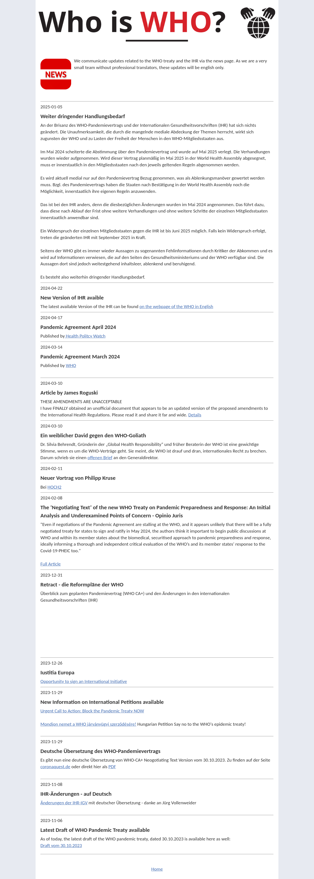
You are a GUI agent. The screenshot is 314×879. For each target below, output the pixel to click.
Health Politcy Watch (85, 336)
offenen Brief (100, 457)
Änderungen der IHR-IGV (64, 803)
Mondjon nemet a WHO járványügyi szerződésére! (88, 724)
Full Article (50, 564)
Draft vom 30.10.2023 (61, 845)
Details (194, 415)
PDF (112, 766)
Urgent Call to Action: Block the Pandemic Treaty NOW (92, 711)
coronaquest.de (55, 766)
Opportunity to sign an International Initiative (83, 681)
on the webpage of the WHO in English (176, 306)
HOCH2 (55, 487)
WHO (71, 365)
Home (157, 869)
